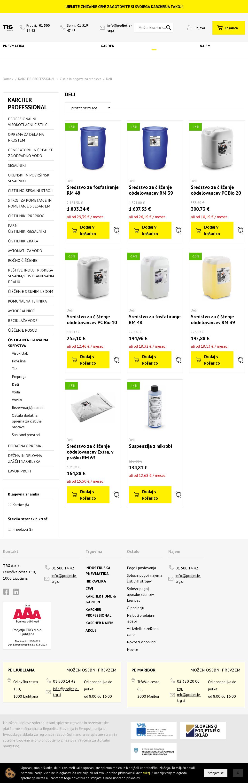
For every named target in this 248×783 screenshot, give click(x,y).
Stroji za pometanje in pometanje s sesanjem (30, 203)
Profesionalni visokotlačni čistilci (28, 121)
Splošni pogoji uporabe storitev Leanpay (140, 594)
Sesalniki (17, 165)
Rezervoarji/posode (27, 407)
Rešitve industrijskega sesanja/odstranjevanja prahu (31, 276)
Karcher (21, 504)
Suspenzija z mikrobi (150, 446)
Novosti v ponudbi (141, 641)
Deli (109, 79)
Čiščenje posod (22, 330)
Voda (16, 392)
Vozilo (17, 399)
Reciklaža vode (23, 320)
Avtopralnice (21, 310)
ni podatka (23, 529)
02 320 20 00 (188, 681)
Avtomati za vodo (25, 250)
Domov (8, 79)
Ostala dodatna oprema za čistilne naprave (27, 421)
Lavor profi (19, 471)
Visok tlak (20, 353)
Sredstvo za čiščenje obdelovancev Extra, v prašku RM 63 (90, 452)
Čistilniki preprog (26, 215)
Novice (132, 649)
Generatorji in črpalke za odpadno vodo (30, 152)
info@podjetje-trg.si (64, 578)
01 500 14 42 (63, 568)
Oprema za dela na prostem (26, 137)
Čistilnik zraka (23, 241)
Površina (19, 361)
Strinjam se (216, 773)
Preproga (19, 376)
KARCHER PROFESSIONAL (36, 79)
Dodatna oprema (24, 445)
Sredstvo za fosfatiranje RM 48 (93, 190)
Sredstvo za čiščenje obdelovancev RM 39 (151, 190)
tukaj (146, 773)
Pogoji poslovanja (141, 567)
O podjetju (135, 607)
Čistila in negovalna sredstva (80, 79)
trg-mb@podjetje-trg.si (189, 694)
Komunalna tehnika (27, 301)
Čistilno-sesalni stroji (30, 190)
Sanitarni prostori (26, 434)
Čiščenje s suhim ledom (30, 291)
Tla (14, 368)
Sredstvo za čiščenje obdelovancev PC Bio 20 (216, 190)
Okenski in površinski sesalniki (29, 178)
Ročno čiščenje (22, 260)
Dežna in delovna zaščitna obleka (25, 458)
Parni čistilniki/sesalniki (27, 228)
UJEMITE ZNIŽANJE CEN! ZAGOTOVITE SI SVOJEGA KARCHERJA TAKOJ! (124, 6)
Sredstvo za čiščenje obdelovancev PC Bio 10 (92, 319)
